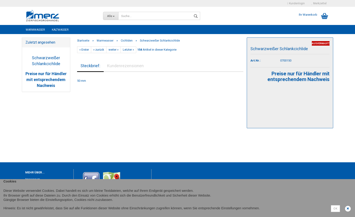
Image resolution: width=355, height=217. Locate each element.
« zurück (98, 49)
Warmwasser (35, 29)
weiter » (113, 49)
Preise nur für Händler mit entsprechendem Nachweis (46, 79)
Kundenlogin (296, 3)
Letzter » (128, 49)
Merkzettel (319, 3)
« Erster (84, 49)
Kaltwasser (60, 29)
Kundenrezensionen (125, 65)
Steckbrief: (90, 65)
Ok (335, 208)
